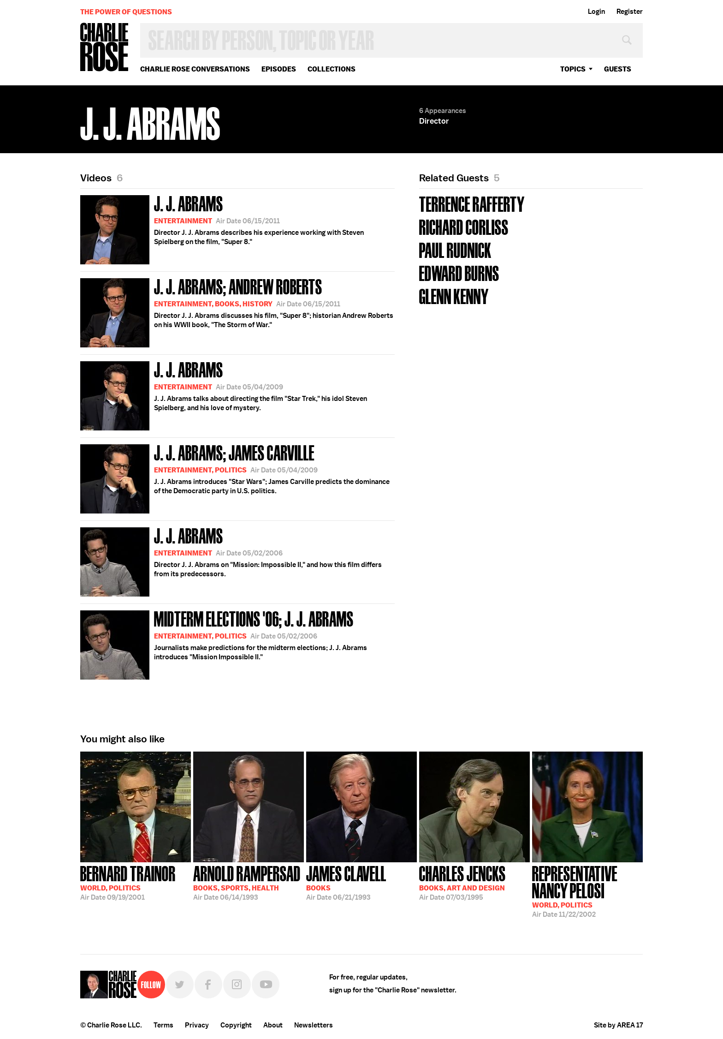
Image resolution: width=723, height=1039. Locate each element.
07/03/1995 (462, 882)
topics (573, 69)
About (273, 1025)
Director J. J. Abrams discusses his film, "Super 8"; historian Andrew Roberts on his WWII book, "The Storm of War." (236, 311)
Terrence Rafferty (472, 203)
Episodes (278, 69)
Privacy (197, 1025)
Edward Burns (459, 272)
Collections (332, 69)
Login (596, 11)
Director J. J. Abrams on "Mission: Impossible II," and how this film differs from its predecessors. (231, 560)
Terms (163, 1025)
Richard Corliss (464, 226)
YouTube (265, 984)
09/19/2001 (128, 882)
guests (617, 69)
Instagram (237, 984)
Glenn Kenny (454, 295)
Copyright (236, 1025)
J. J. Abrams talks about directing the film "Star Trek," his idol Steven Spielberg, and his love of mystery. (223, 394)
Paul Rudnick (455, 249)
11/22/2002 (587, 890)
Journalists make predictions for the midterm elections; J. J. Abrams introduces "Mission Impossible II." (223, 643)
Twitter (180, 984)
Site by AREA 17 (618, 1025)
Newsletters (313, 1025)
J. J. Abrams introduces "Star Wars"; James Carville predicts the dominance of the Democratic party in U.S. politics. (235, 477)
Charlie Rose (104, 48)
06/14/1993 (247, 882)
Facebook (208, 984)
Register (629, 11)
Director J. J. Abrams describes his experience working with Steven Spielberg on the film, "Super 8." (222, 228)
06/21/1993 (346, 882)
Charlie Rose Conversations (195, 69)
